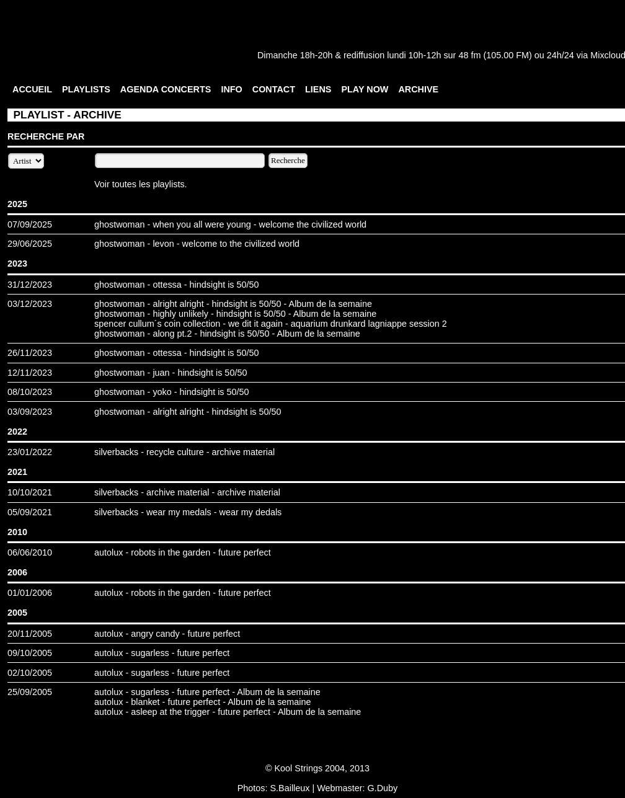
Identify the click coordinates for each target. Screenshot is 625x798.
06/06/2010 (29, 552)
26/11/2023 (29, 353)
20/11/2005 (29, 634)
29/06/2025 (29, 244)
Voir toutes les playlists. (140, 184)
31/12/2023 (29, 285)
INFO (231, 89)
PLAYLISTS (86, 89)
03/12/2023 (29, 304)
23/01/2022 (29, 452)
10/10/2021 (29, 492)
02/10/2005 (29, 673)
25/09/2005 (29, 692)
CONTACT (273, 89)
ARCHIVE (418, 89)
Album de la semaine (330, 304)
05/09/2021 (29, 512)
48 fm (469, 55)
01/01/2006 (29, 593)
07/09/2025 (29, 224)
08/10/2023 (29, 392)
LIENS (318, 89)
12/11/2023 (29, 373)
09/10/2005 (29, 653)
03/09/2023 (29, 412)
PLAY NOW (364, 89)
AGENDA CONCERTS (165, 89)
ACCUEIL (32, 89)
